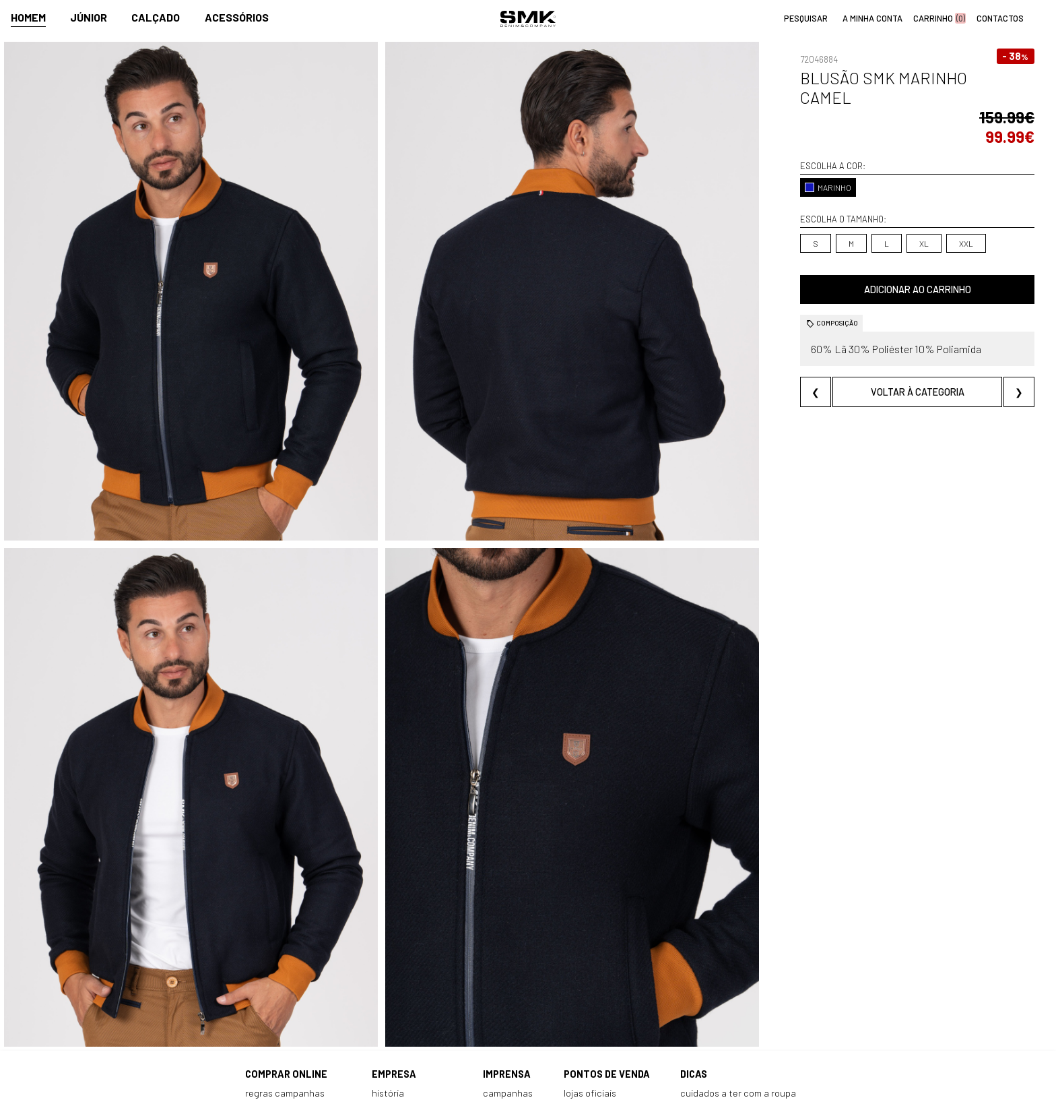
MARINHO (746, 148)
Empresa (394, 967)
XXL (883, 204)
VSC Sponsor (508, 1015)
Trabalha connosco (412, 1029)
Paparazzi (503, 1000)
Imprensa (507, 967)
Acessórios (237, 17)
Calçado (155, 17)
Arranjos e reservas (721, 1015)
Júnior (88, 17)
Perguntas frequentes (292, 1015)
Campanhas (508, 986)
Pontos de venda (607, 967)
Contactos (394, 1000)
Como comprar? (277, 1000)
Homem (28, 17)
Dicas (693, 967)
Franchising (588, 1015)
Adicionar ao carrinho (875, 250)
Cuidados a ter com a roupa (738, 986)
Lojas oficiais (590, 986)
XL (841, 204)
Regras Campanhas (285, 986)
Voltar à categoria (876, 353)
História (388, 986)
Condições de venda (287, 1029)
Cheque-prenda (713, 1000)
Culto (383, 1015)
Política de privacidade (293, 1043)
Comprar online (286, 967)
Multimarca (588, 1000)
